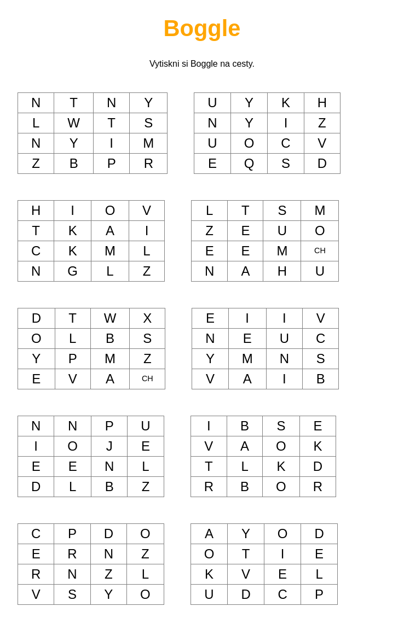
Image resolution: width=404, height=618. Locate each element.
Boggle (202, 28)
